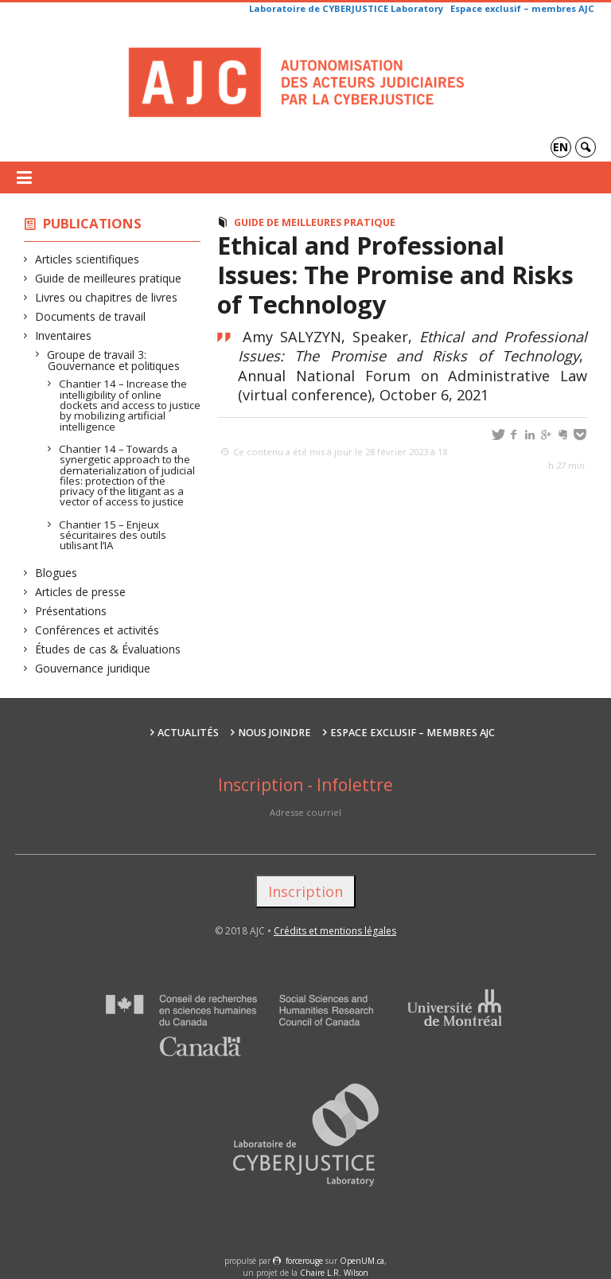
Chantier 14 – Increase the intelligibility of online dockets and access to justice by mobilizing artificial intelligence (130, 404)
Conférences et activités (97, 630)
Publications (92, 223)
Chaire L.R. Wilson (334, 1272)
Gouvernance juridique (93, 668)
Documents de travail (91, 316)
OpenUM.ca (362, 1260)
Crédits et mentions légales (335, 931)
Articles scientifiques (87, 259)
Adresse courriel (305, 812)
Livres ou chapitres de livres (106, 297)
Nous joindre (274, 732)
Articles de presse (81, 591)
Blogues (56, 572)
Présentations (71, 610)
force (304, 1260)
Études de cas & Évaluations (108, 649)
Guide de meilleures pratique (108, 278)
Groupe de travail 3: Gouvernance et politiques (114, 360)
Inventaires (63, 335)
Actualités (188, 732)
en (560, 146)
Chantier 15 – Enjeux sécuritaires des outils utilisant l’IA (113, 535)
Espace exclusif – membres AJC (522, 8)
